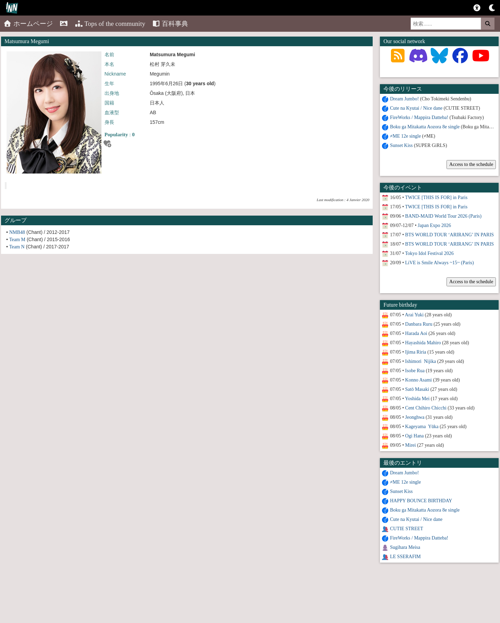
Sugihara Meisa (405, 547)
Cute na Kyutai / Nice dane (416, 108)
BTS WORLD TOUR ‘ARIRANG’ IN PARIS (449, 234)
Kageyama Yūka (422, 426)
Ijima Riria (415, 352)
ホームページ (28, 23)
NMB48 (17, 232)
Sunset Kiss (401, 145)
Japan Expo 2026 (434, 225)
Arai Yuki (414, 314)
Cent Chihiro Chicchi (426, 408)
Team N (17, 246)
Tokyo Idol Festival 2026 (429, 253)
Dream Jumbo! (404, 98)
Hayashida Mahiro (423, 342)
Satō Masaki (417, 389)
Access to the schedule (471, 164)
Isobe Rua (414, 370)
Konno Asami (418, 380)
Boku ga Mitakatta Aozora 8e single (425, 126)
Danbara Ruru (418, 324)
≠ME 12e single (405, 136)
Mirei (410, 445)
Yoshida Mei (417, 398)
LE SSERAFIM (405, 556)
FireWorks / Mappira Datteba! (419, 117)
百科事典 (170, 23)
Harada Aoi (416, 333)
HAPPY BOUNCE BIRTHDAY (421, 500)
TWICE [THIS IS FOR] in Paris (436, 197)
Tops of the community (110, 23)
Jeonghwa (414, 417)
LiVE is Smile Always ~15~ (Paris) (439, 262)
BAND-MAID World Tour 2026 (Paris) (443, 216)
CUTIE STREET (406, 528)
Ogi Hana (414, 435)
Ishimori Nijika (420, 361)
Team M (17, 239)
